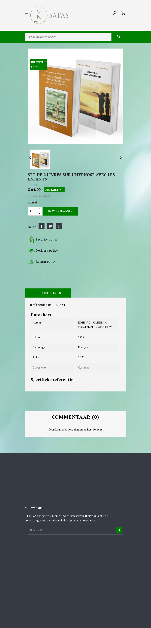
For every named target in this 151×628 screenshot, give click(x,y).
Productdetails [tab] (48, 293)
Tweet (50, 226)
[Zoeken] (75, 37)
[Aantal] (32, 211)
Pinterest (59, 226)
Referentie (38, 305)
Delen (42, 226)
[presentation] (58, 545)
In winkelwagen (60, 211)
